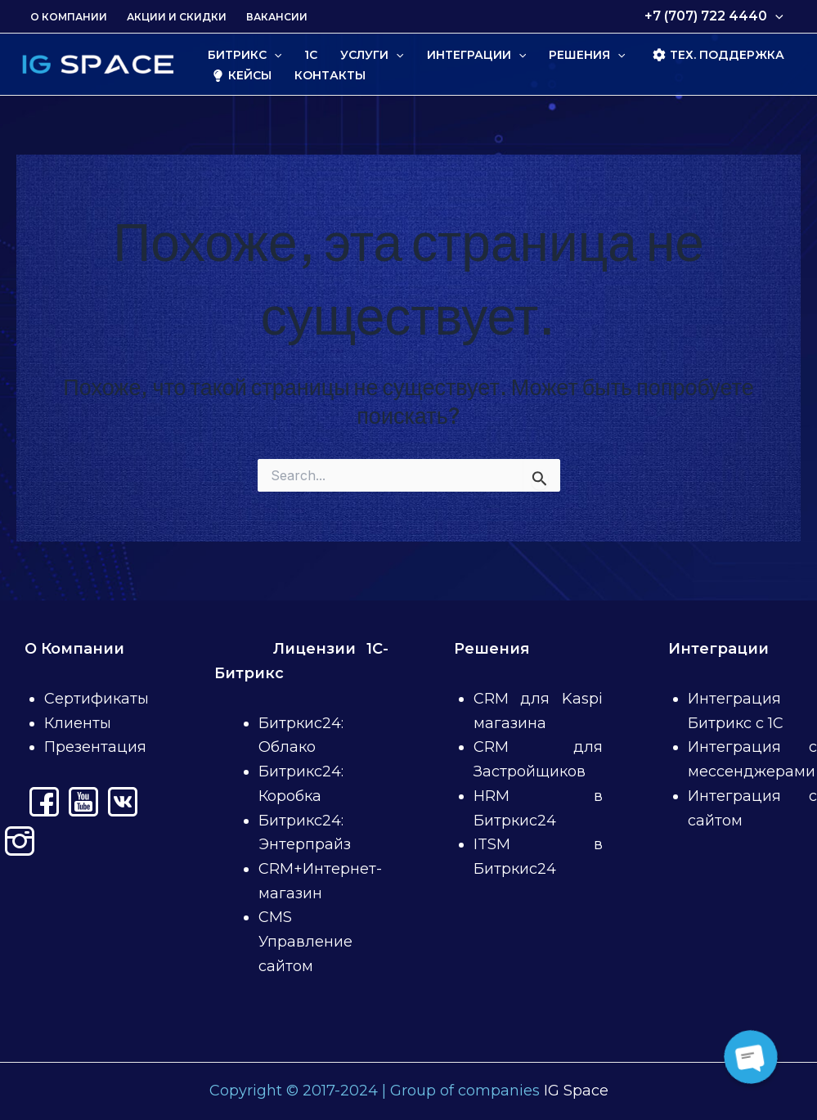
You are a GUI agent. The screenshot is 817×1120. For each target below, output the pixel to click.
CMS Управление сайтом (305, 941)
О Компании (68, 17)
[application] (775, 16)
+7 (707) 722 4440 (713, 16)
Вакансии (276, 17)
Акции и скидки (177, 17)
